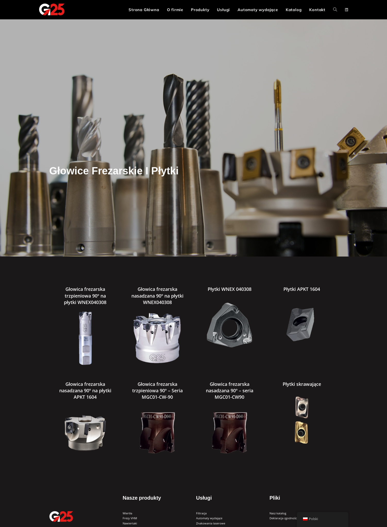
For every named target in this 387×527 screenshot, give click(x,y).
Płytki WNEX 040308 (229, 289)
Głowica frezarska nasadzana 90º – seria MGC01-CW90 (229, 390)
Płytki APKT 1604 (301, 289)
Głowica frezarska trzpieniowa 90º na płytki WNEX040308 (85, 295)
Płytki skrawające (302, 384)
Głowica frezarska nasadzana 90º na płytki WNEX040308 (157, 295)
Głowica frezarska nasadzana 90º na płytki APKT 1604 (85, 390)
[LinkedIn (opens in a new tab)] (346, 10)
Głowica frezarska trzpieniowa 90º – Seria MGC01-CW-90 (157, 390)
